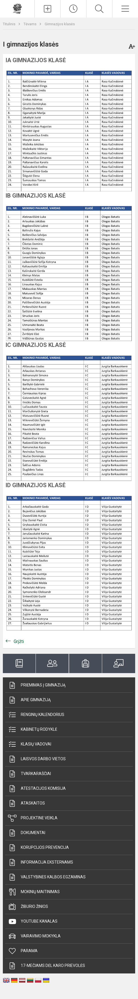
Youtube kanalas (32, 921)
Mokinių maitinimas (34, 892)
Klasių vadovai (29, 744)
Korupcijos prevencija (38, 847)
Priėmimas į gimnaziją (36, 685)
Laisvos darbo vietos (37, 759)
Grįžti (19, 641)
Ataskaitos (26, 803)
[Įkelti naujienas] (47, 9)
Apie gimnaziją (29, 700)
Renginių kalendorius (36, 714)
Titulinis (9, 24)
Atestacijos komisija (37, 788)
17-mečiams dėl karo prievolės (46, 965)
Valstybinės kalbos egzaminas (47, 877)
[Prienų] (17, 8)
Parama (23, 951)
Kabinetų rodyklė (32, 729)
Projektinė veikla (32, 818)
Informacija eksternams (40, 862)
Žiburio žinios (28, 906)
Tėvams (30, 24)
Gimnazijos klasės (60, 24)
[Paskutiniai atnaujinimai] (73, 9)
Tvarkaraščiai (29, 773)
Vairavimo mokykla (34, 936)
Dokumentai (26, 833)
